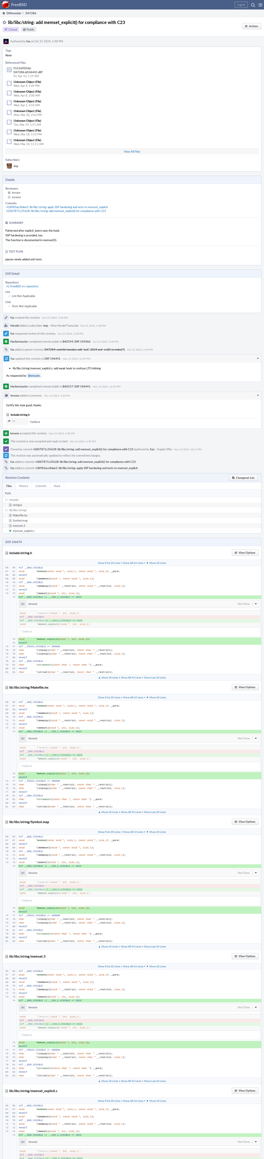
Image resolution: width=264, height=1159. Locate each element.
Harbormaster (19, 341)
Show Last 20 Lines (155, 677)
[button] (260, 4)
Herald (14, 325)
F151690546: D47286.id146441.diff (28, 70)
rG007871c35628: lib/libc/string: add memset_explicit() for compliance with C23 (56, 211)
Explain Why (164, 449)
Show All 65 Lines (133, 562)
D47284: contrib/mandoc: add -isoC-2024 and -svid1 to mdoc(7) (84, 349)
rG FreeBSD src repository (22, 286)
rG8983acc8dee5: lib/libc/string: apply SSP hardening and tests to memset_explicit (57, 207)
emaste (16, 197)
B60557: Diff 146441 (76, 386)
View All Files (132, 151)
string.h (17, 505)
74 (11, 421)
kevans (16, 192)
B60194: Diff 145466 (76, 341)
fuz (28, 41)
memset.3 (19, 526)
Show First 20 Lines (109, 562)
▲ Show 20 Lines (108, 677)
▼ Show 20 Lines (156, 562)
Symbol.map (20, 520)
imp (16, 166)
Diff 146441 (52, 359)
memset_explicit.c (24, 531)
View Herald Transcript (65, 325)
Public (31, 29)
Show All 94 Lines (131, 677)
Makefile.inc (20, 515)
